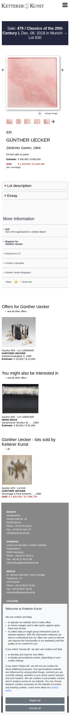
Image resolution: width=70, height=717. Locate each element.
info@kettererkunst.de (17, 533)
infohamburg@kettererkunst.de (22, 562)
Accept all (35, 708)
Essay (12, 196)
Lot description (19, 186)
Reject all (35, 700)
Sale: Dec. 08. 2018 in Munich (33, 30)
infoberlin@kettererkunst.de (20, 592)
